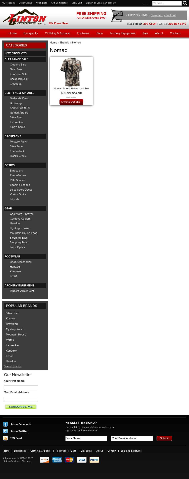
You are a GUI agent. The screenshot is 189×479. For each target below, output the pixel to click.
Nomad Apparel (19, 112)
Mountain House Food (23, 233)
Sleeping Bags (19, 237)
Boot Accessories (21, 262)
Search (146, 4)
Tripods (14, 199)
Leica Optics (17, 247)
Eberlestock (17, 151)
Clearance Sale (16, 59)
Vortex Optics (18, 194)
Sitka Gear (16, 117)
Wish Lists (41, 2)
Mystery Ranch (19, 141)
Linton (10, 356)
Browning (16, 103)
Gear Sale (16, 69)
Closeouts (86, 450)
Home (53, 42)
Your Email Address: (17, 392)
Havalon (15, 223)
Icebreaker (16, 122)
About (99, 450)
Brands (64, 42)
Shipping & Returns (131, 450)
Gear (8, 208)
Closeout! (15, 83)
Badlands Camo (19, 98)
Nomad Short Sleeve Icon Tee (71, 88)
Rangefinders (18, 175)
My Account (8, 2)
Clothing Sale (18, 64)
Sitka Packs (17, 146)
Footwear (12, 256)
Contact (111, 450)
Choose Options (70, 101)
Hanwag (15, 266)
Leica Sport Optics (21, 189)
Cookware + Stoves (22, 214)
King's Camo (17, 127)
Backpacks (13, 136)
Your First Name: (14, 381)
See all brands (12, 366)
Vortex (10, 340)
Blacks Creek (18, 156)
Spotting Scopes (20, 185)
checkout (170, 15)
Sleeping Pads (18, 242)
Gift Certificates (59, 2)
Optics (10, 165)
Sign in (89, 2)
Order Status (25, 2)
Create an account (106, 2)
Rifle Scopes (17, 180)
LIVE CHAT (150, 24)
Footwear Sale (18, 74)
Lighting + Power (20, 228)
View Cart (77, 2)
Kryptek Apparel (20, 108)
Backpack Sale (19, 79)
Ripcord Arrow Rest (22, 291)
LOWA (14, 276)
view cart (157, 15)
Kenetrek (15, 271)
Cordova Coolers (20, 218)
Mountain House (16, 334)
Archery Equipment (19, 285)
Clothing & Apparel (19, 93)
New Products (15, 53)
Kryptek (10, 318)
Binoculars (16, 170)
